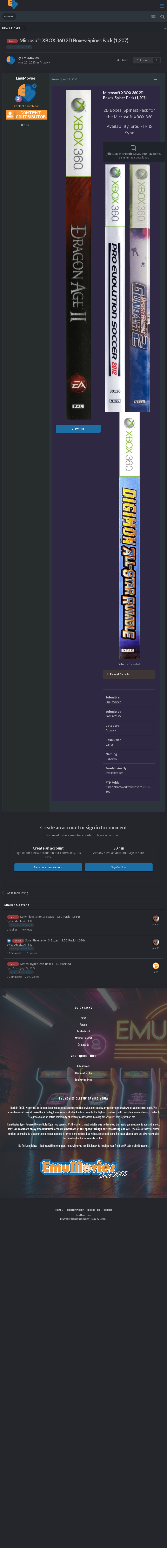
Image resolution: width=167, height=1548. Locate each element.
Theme (59, 1210)
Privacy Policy (75, 1210)
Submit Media (83, 1066)
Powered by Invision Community (74, 1219)
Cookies (107, 1210)
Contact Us (83, 1044)
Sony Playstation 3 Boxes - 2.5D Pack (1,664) (50, 917)
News (83, 1018)
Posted (64, 79)
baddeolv (16, 921)
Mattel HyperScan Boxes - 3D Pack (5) (45, 964)
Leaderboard (83, 1031)
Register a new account (48, 867)
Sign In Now (118, 867)
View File (78, 429)
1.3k (25, 125)
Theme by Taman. (98, 1219)
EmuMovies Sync (83, 1079)
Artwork (45, 62)
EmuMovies (30, 58)
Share (122, 60)
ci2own (15, 968)
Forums (83, 1024)
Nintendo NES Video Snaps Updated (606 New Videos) (127, 28)
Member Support (83, 1038)
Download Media (83, 1073)
